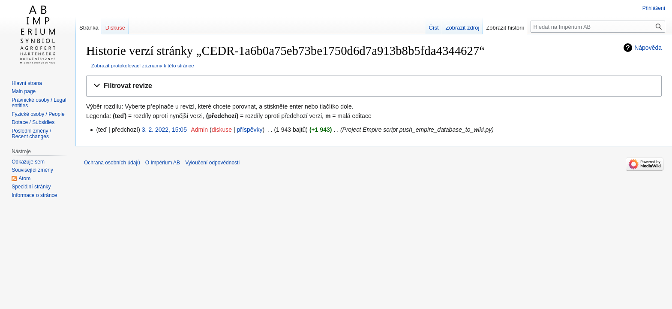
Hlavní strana (27, 83)
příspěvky (250, 129)
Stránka (89, 27)
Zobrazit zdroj (463, 27)
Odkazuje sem (28, 162)
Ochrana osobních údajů (112, 163)
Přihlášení (653, 8)
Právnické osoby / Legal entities (39, 103)
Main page (24, 91)
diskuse (222, 129)
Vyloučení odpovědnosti (212, 163)
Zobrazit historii (505, 27)
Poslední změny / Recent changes (31, 134)
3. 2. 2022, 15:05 (164, 129)
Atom (24, 179)
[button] (373, 86)
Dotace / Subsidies (33, 122)
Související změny (32, 170)
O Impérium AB (162, 163)
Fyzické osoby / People (38, 114)
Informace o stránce (34, 195)
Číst (433, 27)
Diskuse (115, 27)
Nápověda (648, 47)
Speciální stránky (31, 187)
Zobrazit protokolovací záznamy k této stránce (142, 65)
